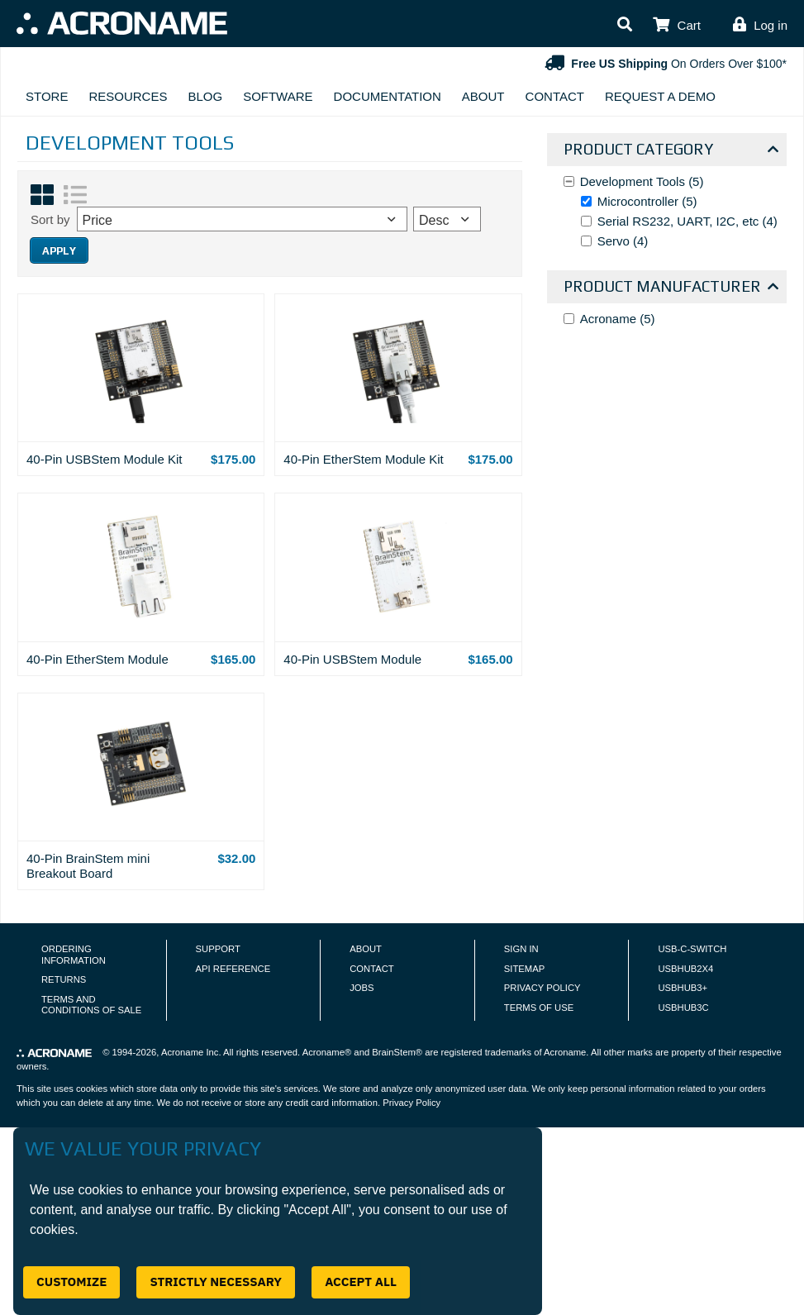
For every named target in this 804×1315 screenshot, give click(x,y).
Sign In (521, 949)
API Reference (233, 969)
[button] (624, 25)
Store (47, 96)
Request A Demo (660, 96)
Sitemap (524, 969)
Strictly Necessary (216, 1281)
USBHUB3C (683, 1007)
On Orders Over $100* (664, 63)
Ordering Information (73, 954)
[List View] (75, 195)
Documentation (387, 96)
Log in (770, 25)
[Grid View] (42, 195)
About (483, 96)
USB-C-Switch (692, 949)
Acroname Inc (189, 1052)
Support (218, 949)
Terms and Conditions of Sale (91, 1005)
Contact (555, 96)
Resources (127, 96)
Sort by (50, 219)
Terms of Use (538, 1007)
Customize (71, 1281)
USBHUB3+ (682, 988)
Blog (205, 96)
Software (277, 96)
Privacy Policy (542, 988)
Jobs (361, 988)
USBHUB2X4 (685, 969)
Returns (63, 979)
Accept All (361, 1281)
